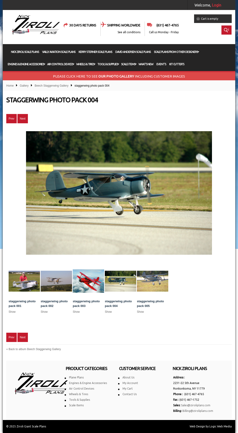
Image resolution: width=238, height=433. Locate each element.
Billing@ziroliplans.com (197, 410)
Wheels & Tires (78, 394)
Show (12, 311)
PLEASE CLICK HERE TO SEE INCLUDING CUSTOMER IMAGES (119, 76)
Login (216, 5)
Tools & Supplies (79, 399)
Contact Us (129, 394)
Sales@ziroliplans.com (195, 405)
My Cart (127, 388)
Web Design (197, 426)
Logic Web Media (220, 426)
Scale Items (76, 405)
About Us (128, 377)
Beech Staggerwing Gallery (51, 85)
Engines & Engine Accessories (88, 382)
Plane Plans (76, 377)
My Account (130, 382)
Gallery (24, 85)
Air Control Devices (81, 388)
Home (10, 85)
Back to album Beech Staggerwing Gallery (33, 349)
